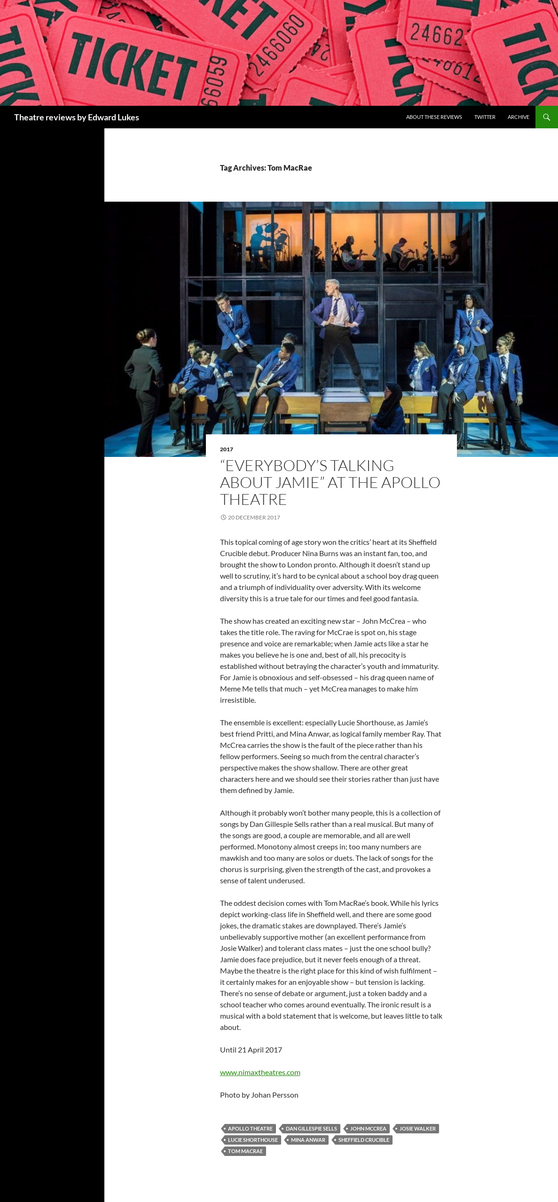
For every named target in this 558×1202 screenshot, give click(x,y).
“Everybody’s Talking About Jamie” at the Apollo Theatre (330, 482)
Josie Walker (418, 1128)
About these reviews (434, 117)
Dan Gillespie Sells (311, 1128)
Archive (518, 117)
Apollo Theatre (250, 1128)
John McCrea (368, 1128)
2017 (226, 449)
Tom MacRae (245, 1151)
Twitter (484, 117)
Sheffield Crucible (363, 1140)
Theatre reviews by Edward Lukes (76, 117)
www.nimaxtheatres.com (260, 1072)
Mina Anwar (308, 1140)
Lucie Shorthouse (253, 1140)
